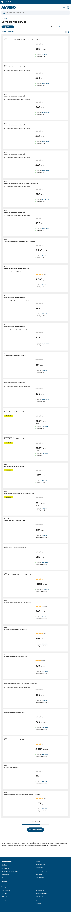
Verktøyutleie (40, 868)
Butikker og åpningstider (9, 872)
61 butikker (45, 200)
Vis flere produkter (35, 830)
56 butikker (45, 314)
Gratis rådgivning (41, 871)
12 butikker (45, 671)
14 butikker (45, 589)
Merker (3, 878)
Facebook (4, 897)
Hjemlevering (40, 877)
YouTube (4, 894)
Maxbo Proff (5, 881)
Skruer (5, 18)
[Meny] (68, 7)
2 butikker (45, 426)
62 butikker (45, 83)
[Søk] (35, 13)
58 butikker (45, 171)
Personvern (39, 897)
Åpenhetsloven (40, 900)
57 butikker (45, 112)
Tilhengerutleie (40, 865)
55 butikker (45, 399)
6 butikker (45, 562)
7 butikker (45, 644)
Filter (7, 27)
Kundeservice (40, 890)
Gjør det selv (5, 890)
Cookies (38, 903)
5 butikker (45, 754)
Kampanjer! (5, 875)
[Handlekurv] (64, 6)
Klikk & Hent (39, 874)
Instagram (4, 900)
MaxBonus (4, 865)
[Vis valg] (64, 27)
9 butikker (45, 727)
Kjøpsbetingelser (41, 894)
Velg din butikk (10, 2)
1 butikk (44, 54)
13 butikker (45, 617)
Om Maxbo (5, 868)
